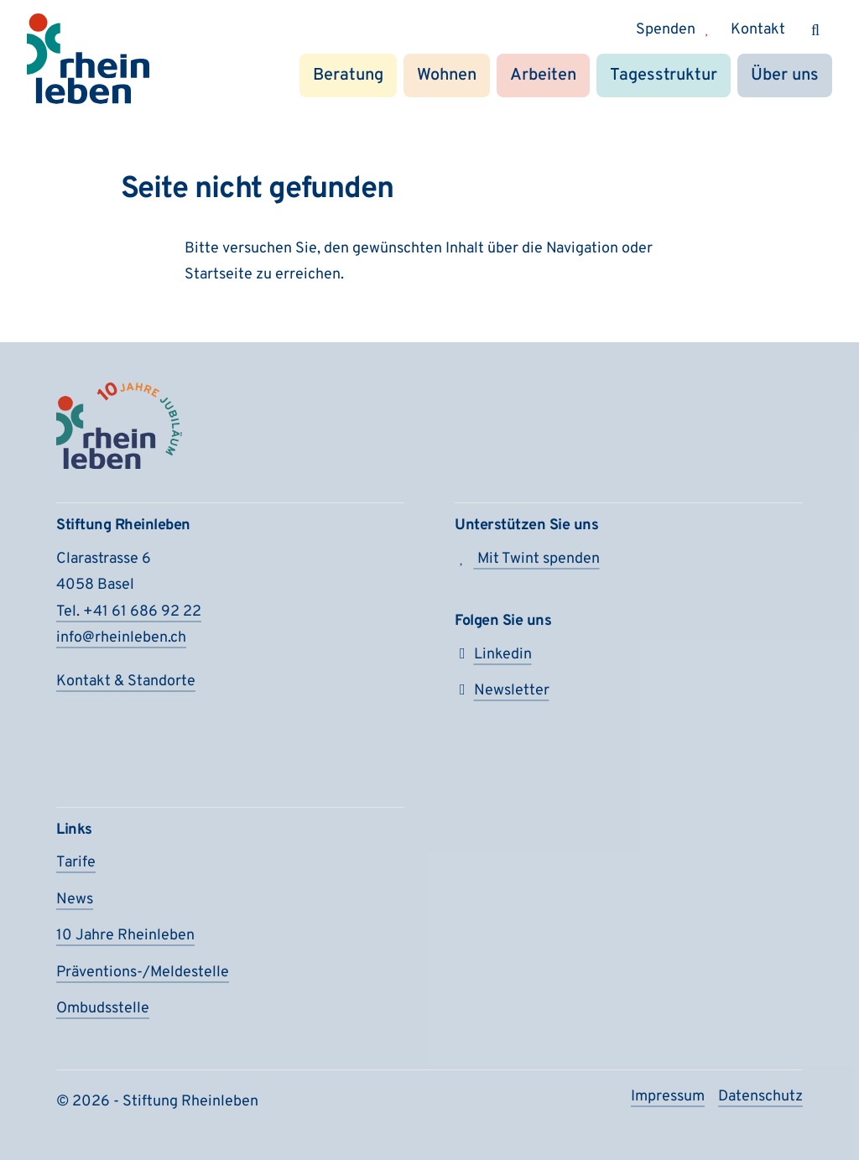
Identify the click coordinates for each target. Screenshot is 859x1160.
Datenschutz (760, 1096)
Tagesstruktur (663, 75)
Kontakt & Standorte (125, 681)
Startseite (218, 274)
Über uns (785, 75)
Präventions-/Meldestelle (142, 972)
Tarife (76, 862)
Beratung (348, 75)
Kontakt (758, 29)
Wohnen (446, 75)
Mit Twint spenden (527, 559)
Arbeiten (543, 75)
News (74, 899)
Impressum (668, 1096)
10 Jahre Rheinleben (125, 935)
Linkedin (493, 654)
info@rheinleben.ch (121, 638)
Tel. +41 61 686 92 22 (128, 612)
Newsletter (502, 690)
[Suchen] (815, 30)
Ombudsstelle (102, 1008)
